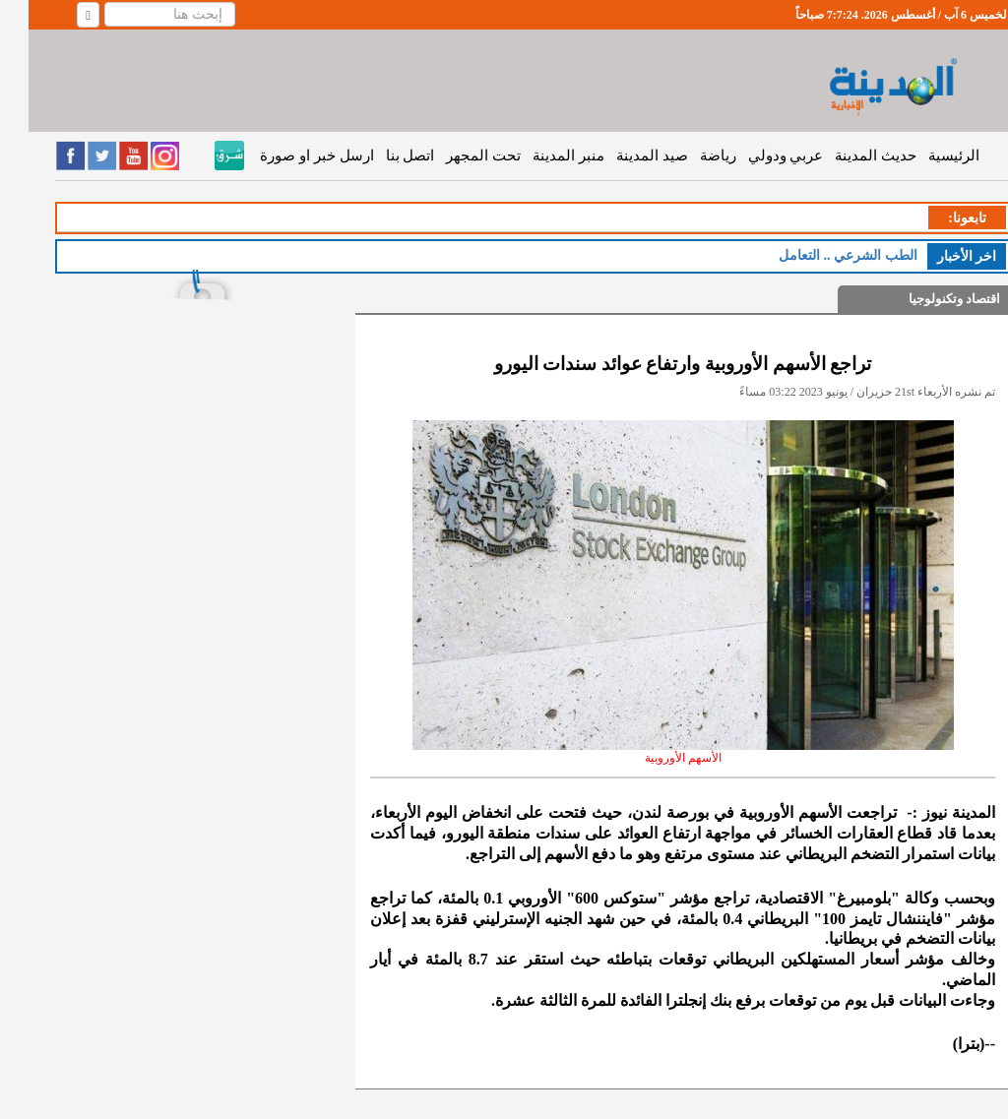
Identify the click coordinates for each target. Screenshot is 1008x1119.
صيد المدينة (624, 155)
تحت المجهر (454, 155)
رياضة (689, 155)
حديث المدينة (847, 155)
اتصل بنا (382, 155)
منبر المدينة (540, 155)
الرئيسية (925, 155)
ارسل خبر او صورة (288, 155)
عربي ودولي (757, 155)
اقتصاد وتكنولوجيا (926, 298)
